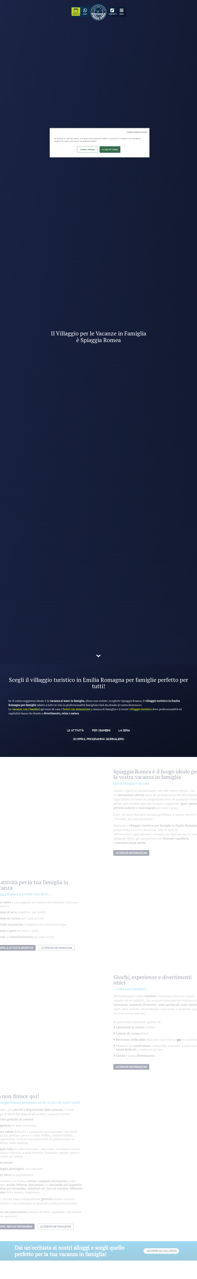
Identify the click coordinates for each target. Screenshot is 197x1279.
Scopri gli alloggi (161, 1251)
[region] (100, 143)
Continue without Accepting (137, 132)
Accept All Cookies (110, 149)
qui (185, 1040)
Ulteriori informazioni (137, 853)
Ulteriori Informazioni (51, 948)
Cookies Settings (87, 149)
